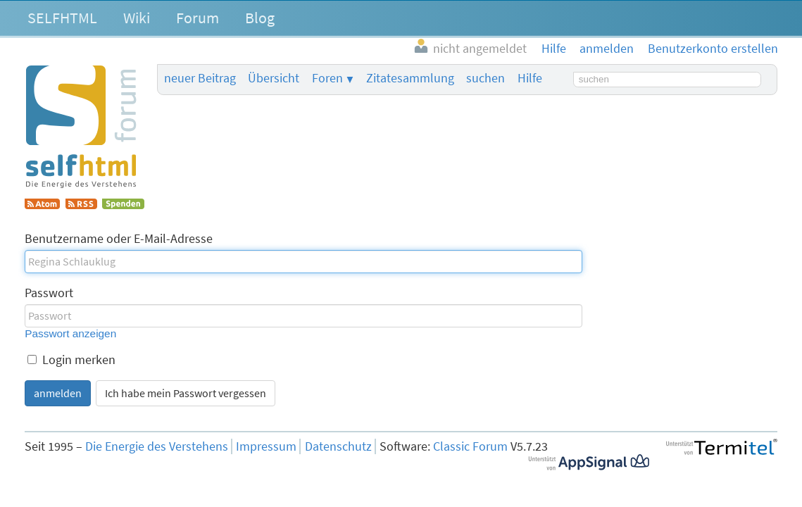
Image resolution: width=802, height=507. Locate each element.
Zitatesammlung (410, 78)
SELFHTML (62, 17)
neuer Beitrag (200, 78)
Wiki (136, 17)
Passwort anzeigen (70, 333)
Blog (260, 17)
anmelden (58, 393)
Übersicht (273, 78)
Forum (197, 17)
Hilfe (530, 78)
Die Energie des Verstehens (156, 446)
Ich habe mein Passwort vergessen (185, 393)
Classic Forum (470, 446)
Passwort (49, 293)
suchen (485, 78)
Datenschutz (338, 446)
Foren (327, 78)
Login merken (71, 360)
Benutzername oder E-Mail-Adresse (119, 238)
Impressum (266, 446)
